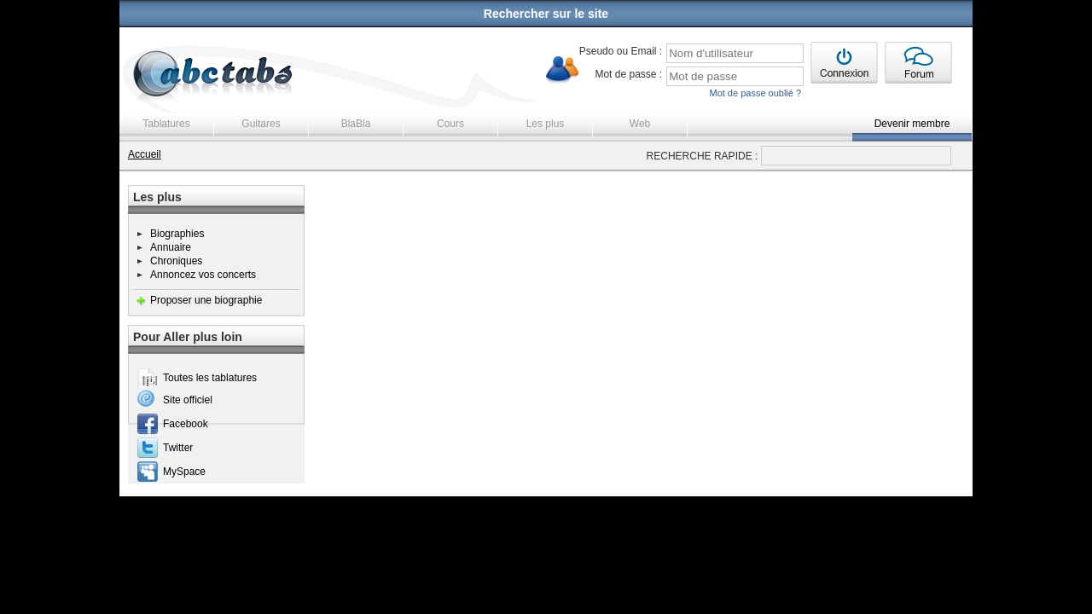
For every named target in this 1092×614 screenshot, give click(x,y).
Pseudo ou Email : (620, 51)
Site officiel (187, 400)
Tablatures (165, 124)
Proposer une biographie (206, 300)
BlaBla (356, 124)
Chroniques (176, 261)
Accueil (144, 154)
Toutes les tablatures (210, 378)
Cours (450, 124)
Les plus (545, 124)
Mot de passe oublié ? (755, 93)
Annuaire (170, 247)
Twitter (178, 448)
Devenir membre (912, 124)
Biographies (177, 234)
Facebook (185, 424)
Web (640, 124)
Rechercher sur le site (546, 13)
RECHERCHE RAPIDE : (702, 156)
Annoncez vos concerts (203, 275)
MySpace (184, 472)
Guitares (260, 124)
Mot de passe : (628, 74)
